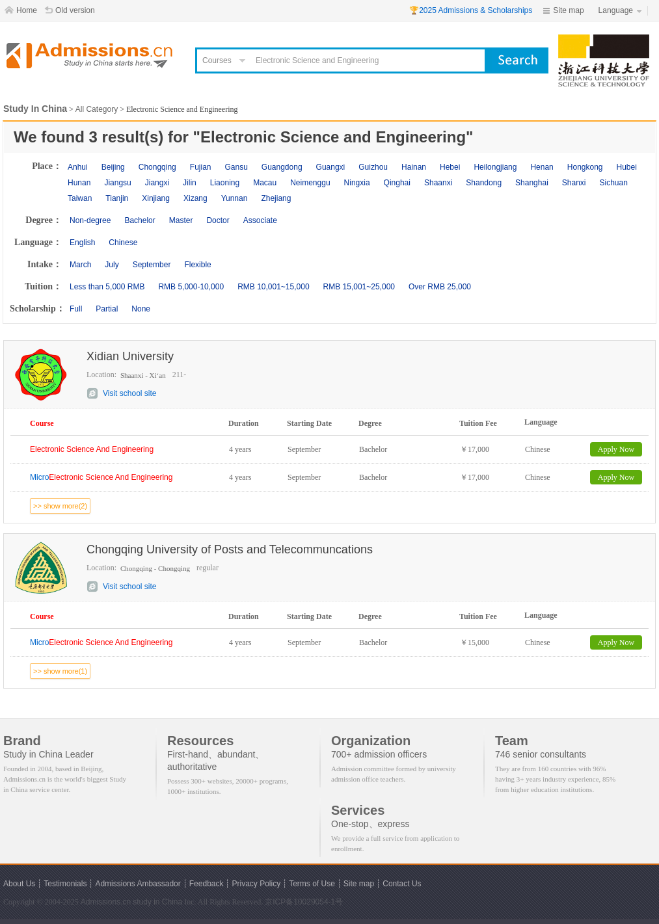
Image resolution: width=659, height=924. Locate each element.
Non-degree (90, 220)
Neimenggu (310, 182)
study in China (157, 901)
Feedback (206, 883)
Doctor (217, 220)
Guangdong (282, 167)
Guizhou (373, 167)
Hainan (413, 167)
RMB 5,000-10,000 (191, 286)
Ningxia (357, 182)
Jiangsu (117, 182)
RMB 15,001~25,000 (359, 286)
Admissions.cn (106, 901)
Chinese (123, 242)
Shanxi (574, 182)
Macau (264, 182)
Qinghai (397, 182)
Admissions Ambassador (137, 883)
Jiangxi (157, 182)
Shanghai (531, 182)
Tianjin (116, 198)
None (140, 308)
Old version (75, 10)
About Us (19, 883)
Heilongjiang (495, 167)
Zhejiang (276, 198)
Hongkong (585, 167)
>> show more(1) (60, 671)
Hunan (79, 182)
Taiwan (80, 198)
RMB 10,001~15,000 (273, 286)
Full (76, 308)
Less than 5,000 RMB (107, 286)
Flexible (197, 264)
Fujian (200, 167)
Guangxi (330, 167)
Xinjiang (156, 198)
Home (26, 10)
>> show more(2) (60, 506)
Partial (107, 308)
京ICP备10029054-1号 (304, 901)
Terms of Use (312, 883)
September (152, 264)
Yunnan (234, 198)
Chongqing (157, 167)
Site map (568, 10)
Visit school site (129, 393)
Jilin (189, 182)
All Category (96, 109)
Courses (217, 60)
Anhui (78, 167)
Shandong (484, 182)
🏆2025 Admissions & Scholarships (470, 10)
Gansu (235, 167)
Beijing (113, 167)
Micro (101, 477)
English (82, 242)
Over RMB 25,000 (440, 286)
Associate (260, 220)
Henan (541, 167)
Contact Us (402, 883)
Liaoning (224, 182)
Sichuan (614, 182)
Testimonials (65, 883)
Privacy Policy (256, 883)
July (111, 264)
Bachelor (139, 220)
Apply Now (616, 449)
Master (181, 220)
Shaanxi (438, 182)
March (80, 264)
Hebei (450, 167)
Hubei (627, 167)
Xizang (195, 198)
